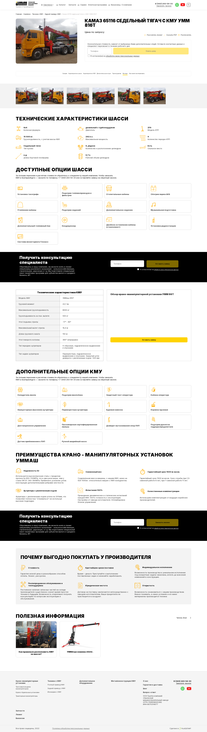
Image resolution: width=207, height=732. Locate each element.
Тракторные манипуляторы (27, 696)
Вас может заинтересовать (160, 76)
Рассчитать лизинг (153, 35)
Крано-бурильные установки (27, 692)
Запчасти (72, 5)
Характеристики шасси (56, 76)
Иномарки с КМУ (54, 692)
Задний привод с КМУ (53, 14)
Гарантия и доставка (152, 685)
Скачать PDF (170, 35)
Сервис (83, 5)
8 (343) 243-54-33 (182, 682)
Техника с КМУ (37, 14)
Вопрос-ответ (149, 692)
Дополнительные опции (104, 76)
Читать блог (183, 624)
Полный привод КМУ (56, 685)
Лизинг (19, 714)
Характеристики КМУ (80, 76)
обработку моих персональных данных (123, 57)
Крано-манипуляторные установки (27, 682)
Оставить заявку (149, 348)
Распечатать (184, 35)
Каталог (61, 5)
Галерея (38, 76)
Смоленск (27, 14)
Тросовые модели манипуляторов (23, 688)
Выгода (140, 76)
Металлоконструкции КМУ (123, 681)
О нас (145, 681)
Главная (19, 14)
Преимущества (126, 76)
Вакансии (115, 5)
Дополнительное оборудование (87, 682)
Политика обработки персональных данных (71, 728)
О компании (127, 5)
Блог (145, 688)
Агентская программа (97, 5)
